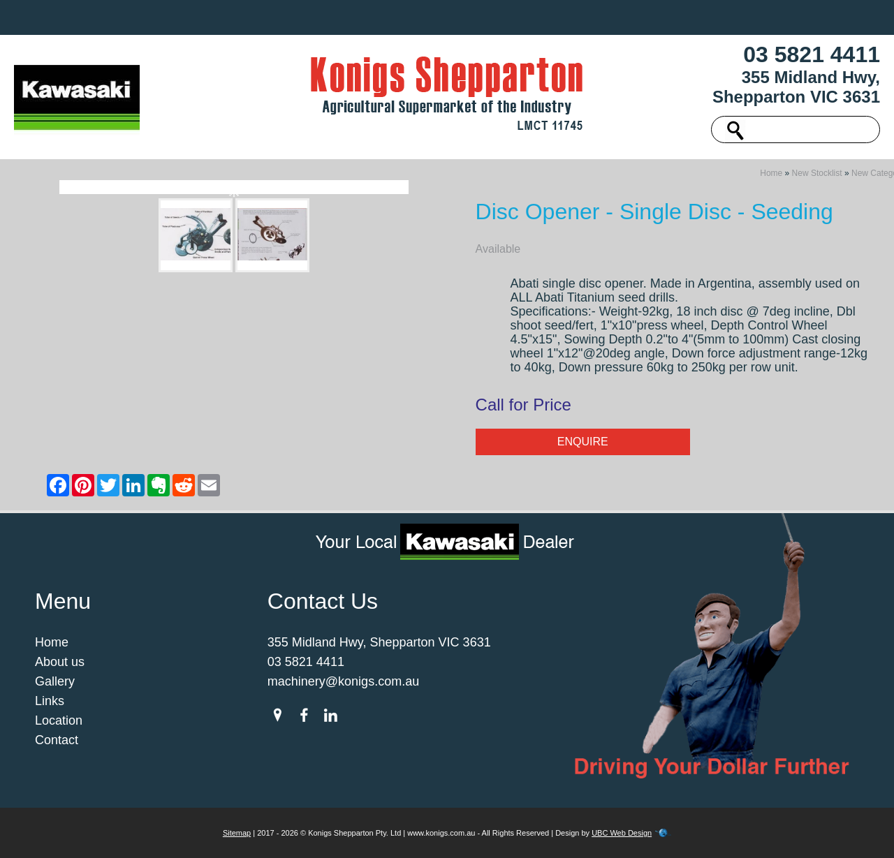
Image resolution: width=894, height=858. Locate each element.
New (274, 17)
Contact (736, 17)
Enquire (582, 442)
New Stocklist (817, 173)
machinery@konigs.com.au (343, 681)
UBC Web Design (622, 833)
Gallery (553, 17)
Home (153, 17)
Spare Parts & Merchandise (436, 17)
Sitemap (237, 833)
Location (669, 17)
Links (609, 17)
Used (322, 17)
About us (215, 17)
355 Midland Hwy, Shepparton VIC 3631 (796, 87)
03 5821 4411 (811, 54)
